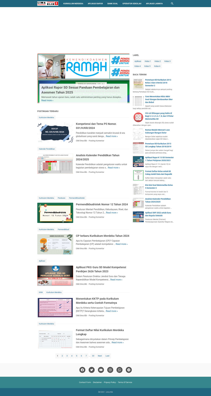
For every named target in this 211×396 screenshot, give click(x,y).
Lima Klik (109, 392)
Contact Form (85, 382)
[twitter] (92, 370)
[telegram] (129, 370)
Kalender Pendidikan (47, 149)
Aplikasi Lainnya (154, 3)
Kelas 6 (157, 66)
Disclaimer (97, 382)
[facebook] (82, 370)
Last (107, 356)
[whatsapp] (119, 370)
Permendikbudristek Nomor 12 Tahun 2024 (102, 204)
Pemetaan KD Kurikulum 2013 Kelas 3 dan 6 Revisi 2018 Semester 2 (158, 83)
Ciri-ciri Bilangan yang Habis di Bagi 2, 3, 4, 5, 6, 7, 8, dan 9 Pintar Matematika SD (159, 116)
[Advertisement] (105, 30)
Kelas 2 (158, 61)
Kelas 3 (167, 61)
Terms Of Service (125, 382)
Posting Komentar (96, 141)
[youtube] (101, 370)
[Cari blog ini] (172, 3)
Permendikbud (63, 229)
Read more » (47, 100)
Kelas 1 (148, 61)
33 (93, 356)
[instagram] (110, 370)
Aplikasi (42, 261)
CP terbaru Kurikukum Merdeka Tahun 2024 (102, 235)
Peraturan (61, 198)
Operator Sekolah (132, 3)
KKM (41, 292)
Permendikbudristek (77, 198)
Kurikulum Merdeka (73, 3)
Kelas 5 (147, 66)
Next (100, 356)
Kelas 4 (138, 66)
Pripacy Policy (110, 382)
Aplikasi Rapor (95, 3)
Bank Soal (112, 3)
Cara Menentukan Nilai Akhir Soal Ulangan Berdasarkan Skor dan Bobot (159, 99)
